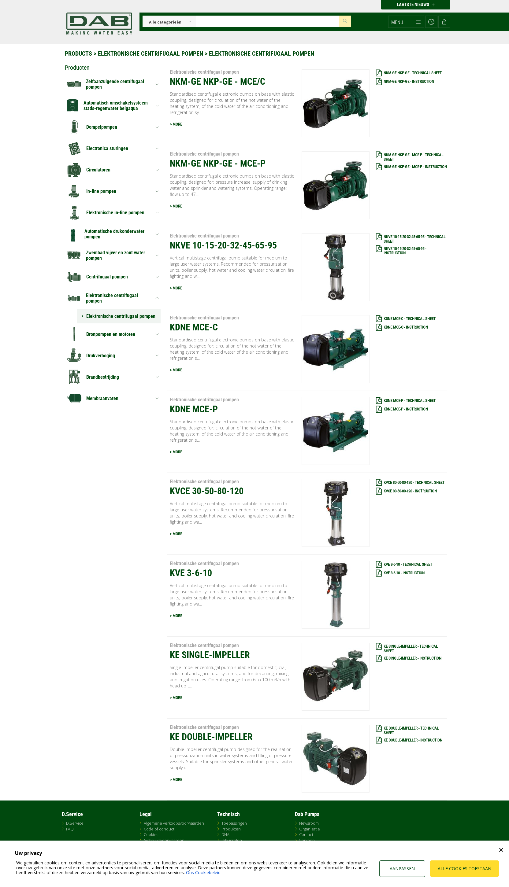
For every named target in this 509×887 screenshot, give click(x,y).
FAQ (70, 829)
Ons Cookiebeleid (203, 872)
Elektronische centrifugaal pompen (150, 53)
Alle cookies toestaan (464, 868)
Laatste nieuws (416, 4)
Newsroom (309, 823)
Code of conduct (159, 829)
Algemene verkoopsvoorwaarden (174, 823)
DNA (225, 834)
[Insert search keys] (267, 21)
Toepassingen (234, 823)
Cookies (151, 834)
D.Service (75, 823)
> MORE (176, 124)
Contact (306, 834)
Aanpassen (402, 868)
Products (78, 53)
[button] (406, 22)
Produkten (231, 829)
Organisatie (309, 829)
